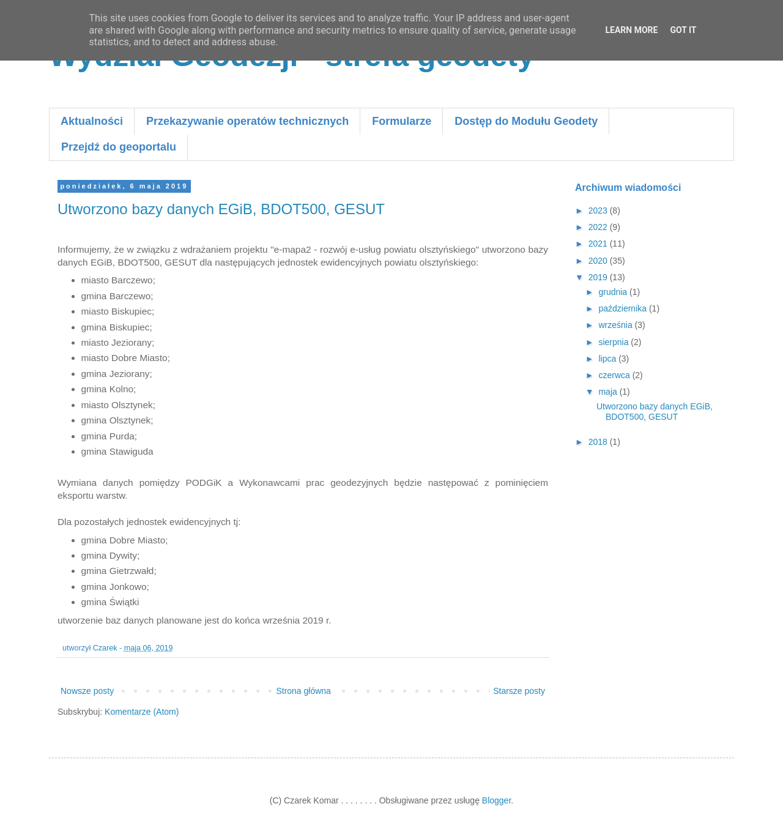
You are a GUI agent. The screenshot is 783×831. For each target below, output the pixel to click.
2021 (599, 243)
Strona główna (303, 691)
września (616, 325)
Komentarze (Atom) (142, 712)
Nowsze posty (87, 691)
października (623, 308)
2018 (599, 442)
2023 (599, 210)
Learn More (631, 30)
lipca (608, 358)
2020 (599, 261)
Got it (683, 30)
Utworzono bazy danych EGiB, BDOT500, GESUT (221, 209)
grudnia (613, 292)
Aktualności (92, 121)
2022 (599, 227)
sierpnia (614, 342)
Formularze (401, 121)
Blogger (496, 800)
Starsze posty (519, 691)
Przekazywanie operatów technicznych (247, 121)
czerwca (615, 375)
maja (608, 392)
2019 (599, 277)
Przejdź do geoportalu (118, 147)
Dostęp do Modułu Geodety (526, 121)
